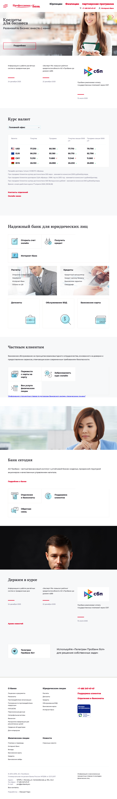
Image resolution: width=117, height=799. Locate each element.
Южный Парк (24, 792)
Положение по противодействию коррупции (20, 704)
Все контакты (13, 788)
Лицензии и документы (16, 693)
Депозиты (16, 302)
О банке (12, 688)
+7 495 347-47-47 (89, 8)
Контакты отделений (18, 192)
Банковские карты (91, 302)
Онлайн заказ (14, 196)
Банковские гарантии (73, 281)
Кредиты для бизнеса (15, 21)
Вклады (11, 749)
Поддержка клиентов (89, 693)
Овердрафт (69, 285)
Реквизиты (12, 696)
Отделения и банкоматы (90, 698)
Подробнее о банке (17, 481)
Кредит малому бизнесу (74, 278)
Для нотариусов (14, 730)
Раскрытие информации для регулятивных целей (18, 723)
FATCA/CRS (12, 708)
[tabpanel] (58, 34)
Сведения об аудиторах (16, 727)
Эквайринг (16, 278)
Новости (47, 738)
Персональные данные (16, 712)
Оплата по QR (17, 285)
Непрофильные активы (16, 715)
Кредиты (68, 270)
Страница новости (49, 743)
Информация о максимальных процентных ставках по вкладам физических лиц (89, 776)
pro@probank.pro (23, 784)
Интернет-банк (107, 8)
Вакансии (11, 718)
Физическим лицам (72, 4)
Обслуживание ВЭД (56, 302)
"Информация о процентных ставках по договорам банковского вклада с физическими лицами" (47, 396)
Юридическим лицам (56, 4)
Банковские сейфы (15, 759)
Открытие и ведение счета (23, 275)
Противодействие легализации (19, 700)
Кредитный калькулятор (74, 275)
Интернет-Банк (48, 710)
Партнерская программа (98, 4)
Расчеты (15, 270)
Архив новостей (15, 624)
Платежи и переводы (16, 743)
